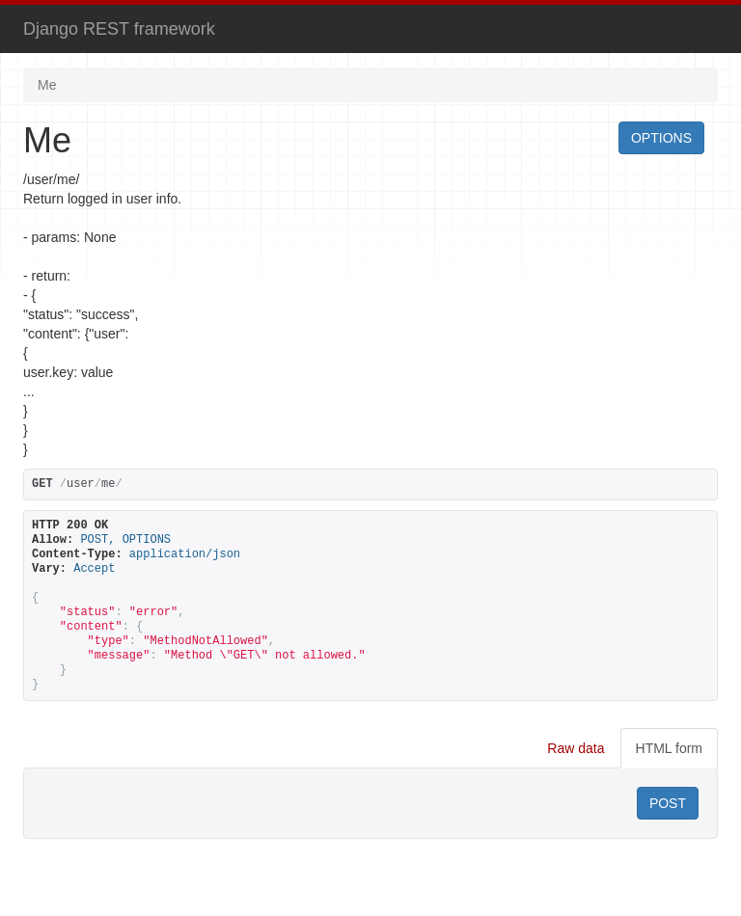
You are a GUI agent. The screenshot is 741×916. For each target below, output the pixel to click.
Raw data (575, 748)
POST (667, 803)
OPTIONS (661, 138)
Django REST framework (119, 29)
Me (47, 85)
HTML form (669, 748)
